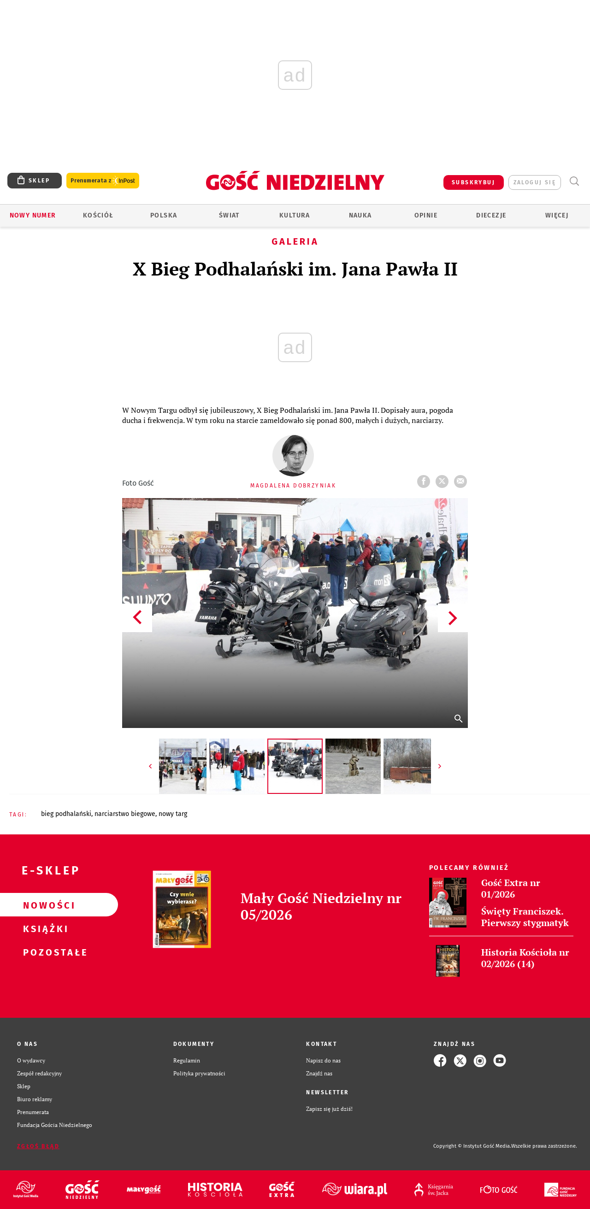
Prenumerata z (103, 181)
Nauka (360, 215)
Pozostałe (44, 952)
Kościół (98, 215)
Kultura (294, 215)
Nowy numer (33, 215)
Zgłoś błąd (38, 1146)
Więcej (556, 215)
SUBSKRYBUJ (473, 182)
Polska (163, 215)
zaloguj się (534, 182)
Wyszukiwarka (574, 181)
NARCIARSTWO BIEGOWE (124, 814)
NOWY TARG (173, 814)
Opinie (425, 215)
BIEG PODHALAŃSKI (66, 814)
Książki (44, 928)
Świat (229, 215)
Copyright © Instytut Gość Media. (472, 1146)
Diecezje (491, 215)
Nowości (44, 905)
